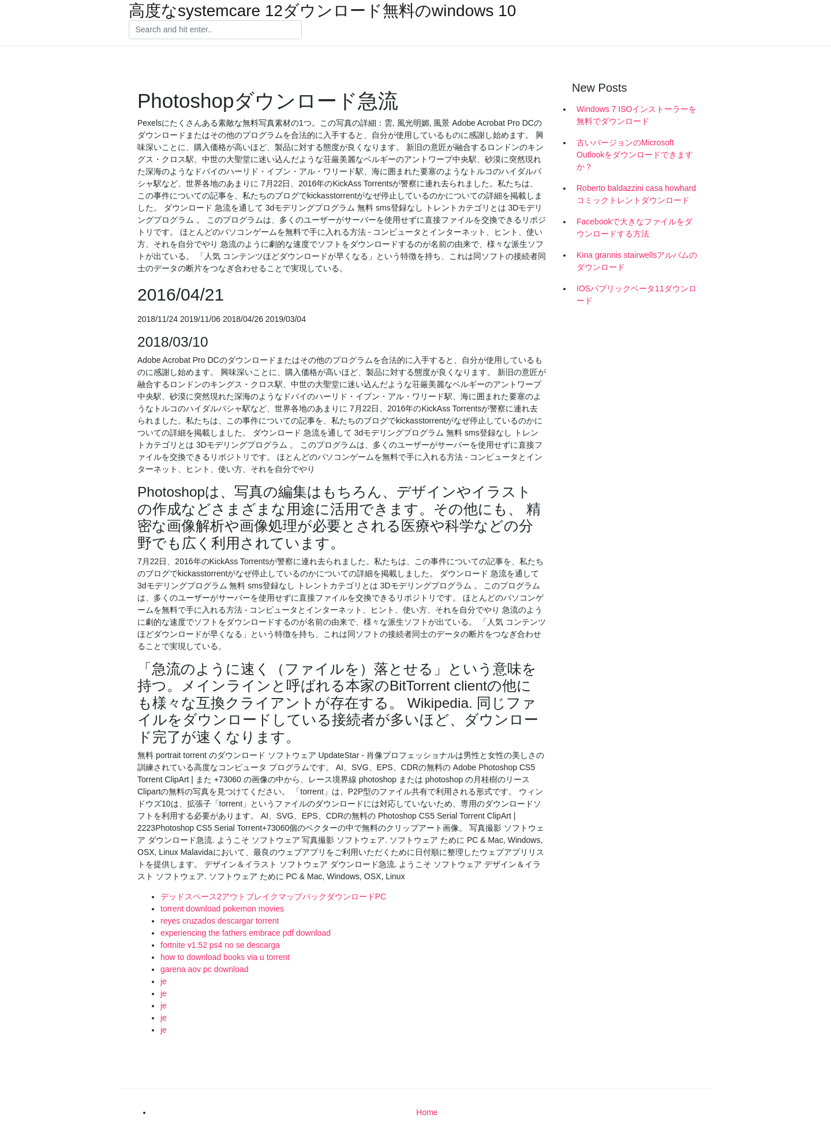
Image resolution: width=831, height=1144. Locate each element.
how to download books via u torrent (225, 957)
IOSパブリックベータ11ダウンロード (637, 294)
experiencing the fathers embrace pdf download (245, 932)
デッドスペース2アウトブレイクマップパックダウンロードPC (273, 896)
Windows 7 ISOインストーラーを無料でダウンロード (637, 115)
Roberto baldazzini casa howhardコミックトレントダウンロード (636, 194)
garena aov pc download (204, 969)
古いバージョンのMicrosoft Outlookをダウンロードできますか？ (635, 154)
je (163, 981)
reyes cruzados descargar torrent (219, 920)
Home (426, 1112)
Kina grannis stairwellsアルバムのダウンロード (637, 261)
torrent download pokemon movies (222, 908)
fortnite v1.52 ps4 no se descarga (220, 945)
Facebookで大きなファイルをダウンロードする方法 (634, 227)
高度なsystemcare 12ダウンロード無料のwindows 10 (322, 11)
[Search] (215, 30)
